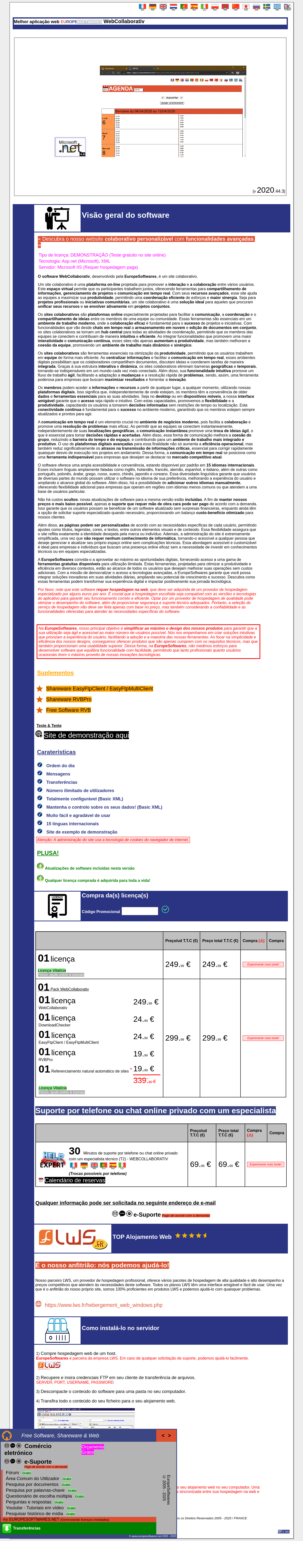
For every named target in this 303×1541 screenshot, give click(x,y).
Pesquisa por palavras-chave (35, 1490)
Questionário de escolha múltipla (39, 1496)
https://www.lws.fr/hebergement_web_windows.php (104, 1305)
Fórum (12, 1472)
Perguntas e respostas (29, 1501)
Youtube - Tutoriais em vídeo (35, 1507)
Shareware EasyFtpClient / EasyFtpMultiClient (99, 689)
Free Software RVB (68, 710)
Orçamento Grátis (93, 1449)
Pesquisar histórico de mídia (34, 1513)
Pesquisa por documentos (32, 1484)
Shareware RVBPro (69, 699)
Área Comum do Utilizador (32, 1478)
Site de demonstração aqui (86, 735)
